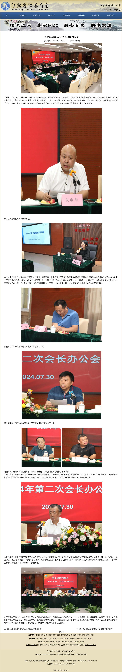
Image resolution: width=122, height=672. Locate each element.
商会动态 (51, 15)
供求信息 (66, 15)
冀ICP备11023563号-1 (61, 670)
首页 (7, 15)
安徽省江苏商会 (55, 641)
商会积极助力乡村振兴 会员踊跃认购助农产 (97, 629)
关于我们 (50, 651)
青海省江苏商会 (43, 645)
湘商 (91, 635)
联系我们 (110, 15)
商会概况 (22, 15)
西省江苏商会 (68, 645)
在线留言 (65, 651)
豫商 (66, 635)
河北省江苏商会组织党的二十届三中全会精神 (25, 629)
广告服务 (57, 651)
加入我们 (72, 651)
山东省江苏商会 (78, 641)
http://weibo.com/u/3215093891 (65, 664)
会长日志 (36, 15)
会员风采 (95, 15)
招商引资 (81, 15)
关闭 (61, 632)
